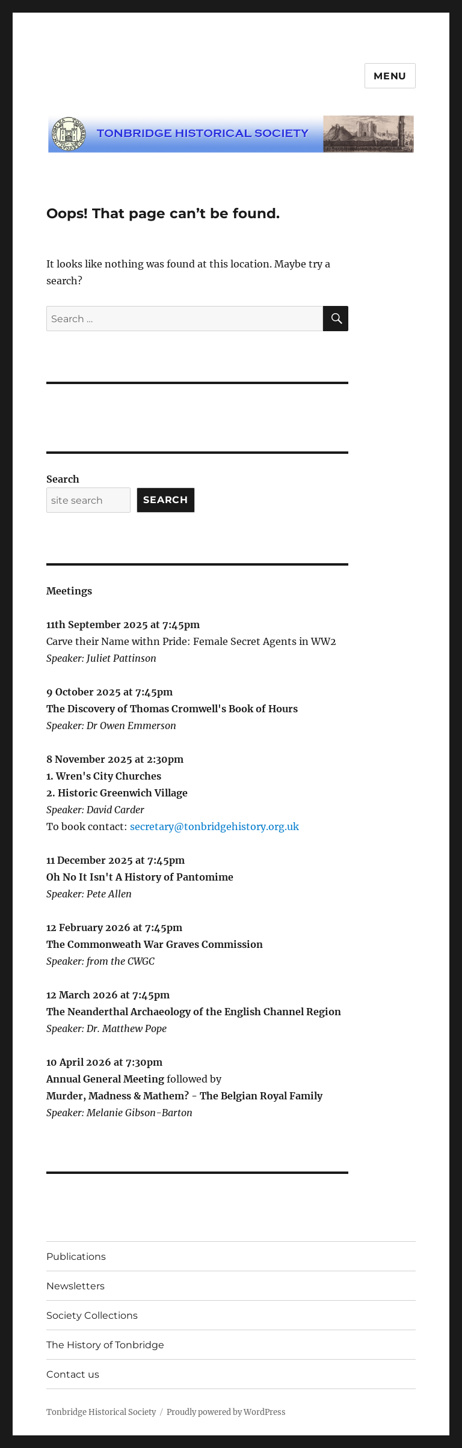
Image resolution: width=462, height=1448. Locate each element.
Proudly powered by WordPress (226, 1412)
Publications (76, 1256)
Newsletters (75, 1286)
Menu (390, 76)
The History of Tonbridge (105, 1345)
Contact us (72, 1374)
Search (62, 479)
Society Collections (92, 1315)
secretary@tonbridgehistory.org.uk (214, 826)
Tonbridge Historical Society (101, 1412)
